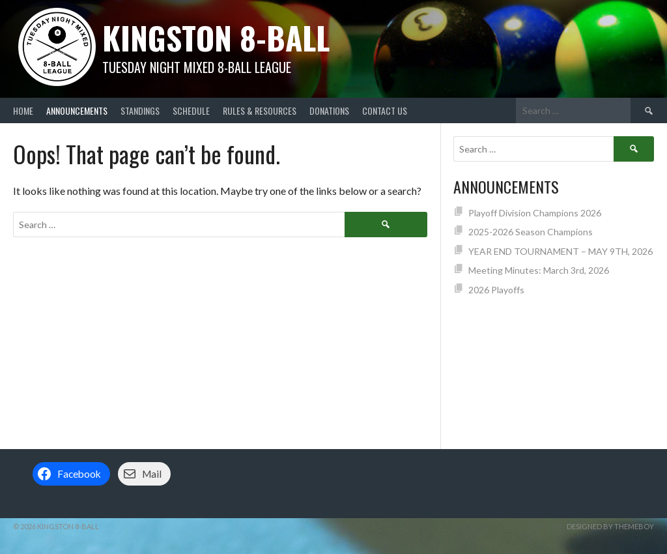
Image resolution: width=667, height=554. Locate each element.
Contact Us (384, 110)
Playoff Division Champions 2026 (534, 212)
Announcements (76, 110)
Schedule (191, 110)
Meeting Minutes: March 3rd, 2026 (538, 270)
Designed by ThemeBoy (610, 526)
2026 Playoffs (496, 289)
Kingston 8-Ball (216, 37)
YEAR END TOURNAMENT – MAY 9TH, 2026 (560, 251)
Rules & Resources (259, 110)
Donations (329, 110)
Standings (140, 110)
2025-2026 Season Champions (530, 231)
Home (23, 110)
